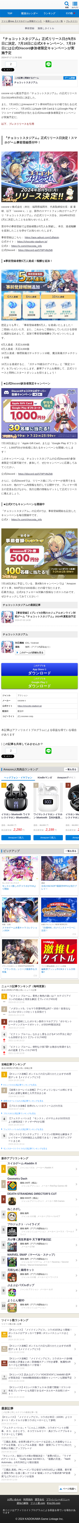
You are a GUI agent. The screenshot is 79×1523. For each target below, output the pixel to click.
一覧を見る (70, 769)
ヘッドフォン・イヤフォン (18, 777)
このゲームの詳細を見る (31, 652)
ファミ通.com (37, 1503)
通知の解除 (22, 1503)
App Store (39, 669)
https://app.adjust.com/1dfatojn (42, 237)
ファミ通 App (12, 5)
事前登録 (29, 28)
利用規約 (28, 1499)
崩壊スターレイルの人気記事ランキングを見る (23, 1101)
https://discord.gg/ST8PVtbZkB (35, 250)
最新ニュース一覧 (54, 21)
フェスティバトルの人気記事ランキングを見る (23, 1129)
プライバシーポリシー (58, 1499)
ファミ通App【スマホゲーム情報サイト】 (21, 21)
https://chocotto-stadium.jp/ (32, 241)
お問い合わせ (14, 1499)
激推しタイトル (46, 28)
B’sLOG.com (53, 1503)
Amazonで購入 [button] (16, 837)
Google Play (39, 682)
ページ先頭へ (69, 1489)
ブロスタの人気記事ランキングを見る (19, 1113)
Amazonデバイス (66, 777)
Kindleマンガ (45, 777)
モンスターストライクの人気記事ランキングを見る (25, 1149)
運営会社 (39, 1499)
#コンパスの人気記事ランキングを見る (19, 1085)
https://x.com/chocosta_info (26, 245)
